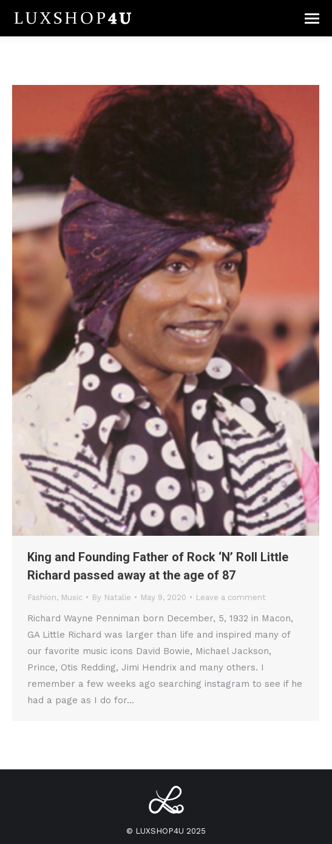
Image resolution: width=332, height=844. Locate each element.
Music (72, 597)
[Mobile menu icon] (312, 18)
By (111, 597)
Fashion (41, 597)
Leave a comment (230, 597)
